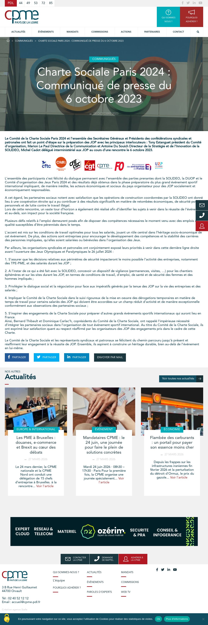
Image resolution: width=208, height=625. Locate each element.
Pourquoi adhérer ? (67, 588)
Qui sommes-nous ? (66, 572)
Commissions (130, 582)
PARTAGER (17, 357)
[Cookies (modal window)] (7, 618)
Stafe (24, 609)
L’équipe (59, 580)
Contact (178, 32)
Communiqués (24, 41)
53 (35, 3)
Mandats (72, 32)
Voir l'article (44, 486)
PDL (11, 3)
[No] (203, 619)
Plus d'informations (177, 618)
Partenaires (152, 32)
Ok (158, 618)
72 (43, 3)
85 (51, 3)
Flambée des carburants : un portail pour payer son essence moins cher (172, 443)
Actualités (18, 32)
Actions (126, 32)
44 (20, 3)
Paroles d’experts (99, 592)
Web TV (125, 592)
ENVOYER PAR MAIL (110, 357)
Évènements (46, 32)
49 (28, 3)
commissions (99, 32)
